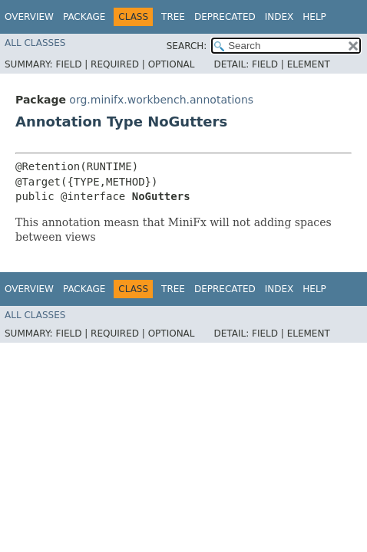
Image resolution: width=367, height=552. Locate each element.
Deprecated (225, 17)
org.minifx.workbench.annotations (161, 100)
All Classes (35, 43)
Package (84, 17)
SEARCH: (187, 46)
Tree (173, 17)
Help (314, 17)
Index (279, 17)
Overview (29, 17)
